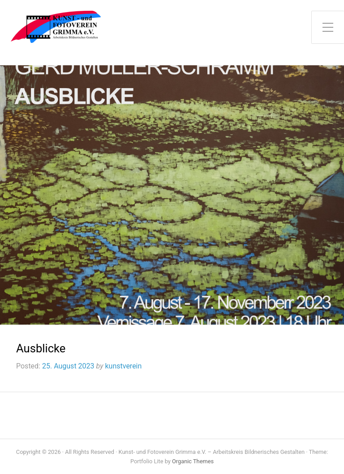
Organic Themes (193, 461)
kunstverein (123, 366)
